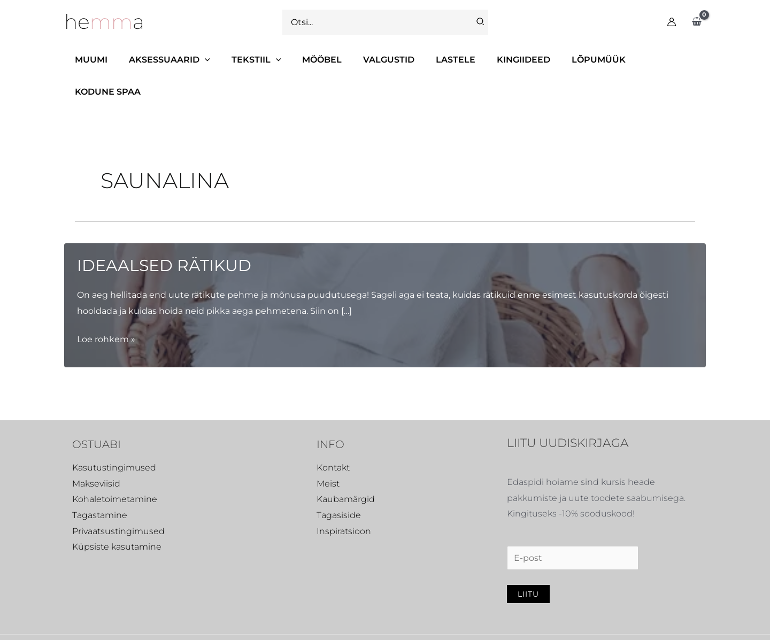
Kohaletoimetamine (114, 467)
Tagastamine (99, 483)
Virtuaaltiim (265, 620)
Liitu (528, 562)
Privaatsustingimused (118, 499)
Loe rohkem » (106, 307)
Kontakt (333, 435)
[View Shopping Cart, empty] (696, 22)
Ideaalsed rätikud (164, 233)
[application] (208, 60)
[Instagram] (579, 621)
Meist (328, 451)
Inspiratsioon (344, 499)
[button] (173, 60)
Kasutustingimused (114, 435)
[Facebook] (552, 621)
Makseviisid (96, 451)
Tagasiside (339, 483)
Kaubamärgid (346, 467)
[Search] (481, 22)
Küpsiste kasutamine (116, 515)
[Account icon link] (671, 22)
